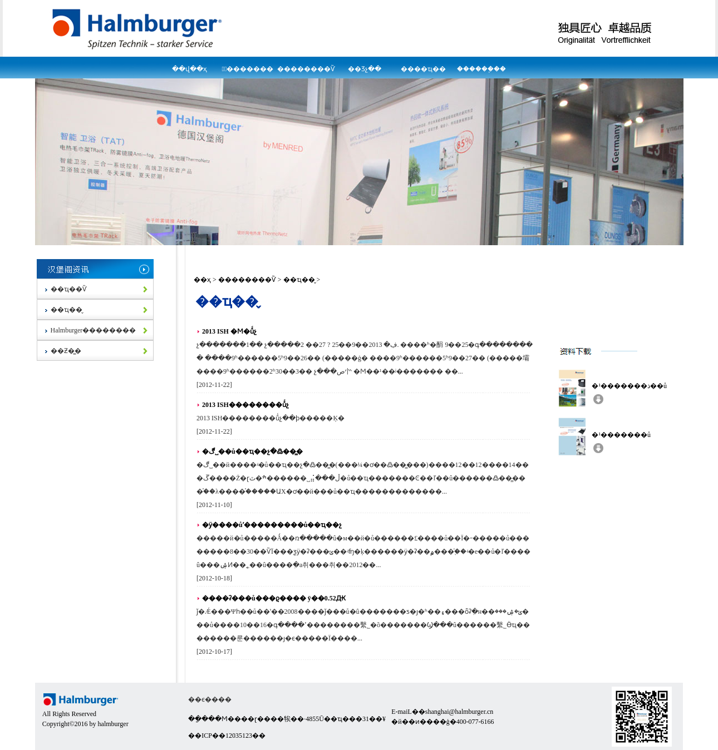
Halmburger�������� (92, 330)
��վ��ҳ (189, 69)
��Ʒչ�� (364, 69)
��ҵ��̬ (65, 310)
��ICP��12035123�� (226, 735)
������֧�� (481, 69)
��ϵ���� (210, 699)
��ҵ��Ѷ (68, 289)
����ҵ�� (423, 69)
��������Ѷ (306, 69)
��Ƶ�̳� (65, 351)
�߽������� (248, 69)
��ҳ (202, 280)
